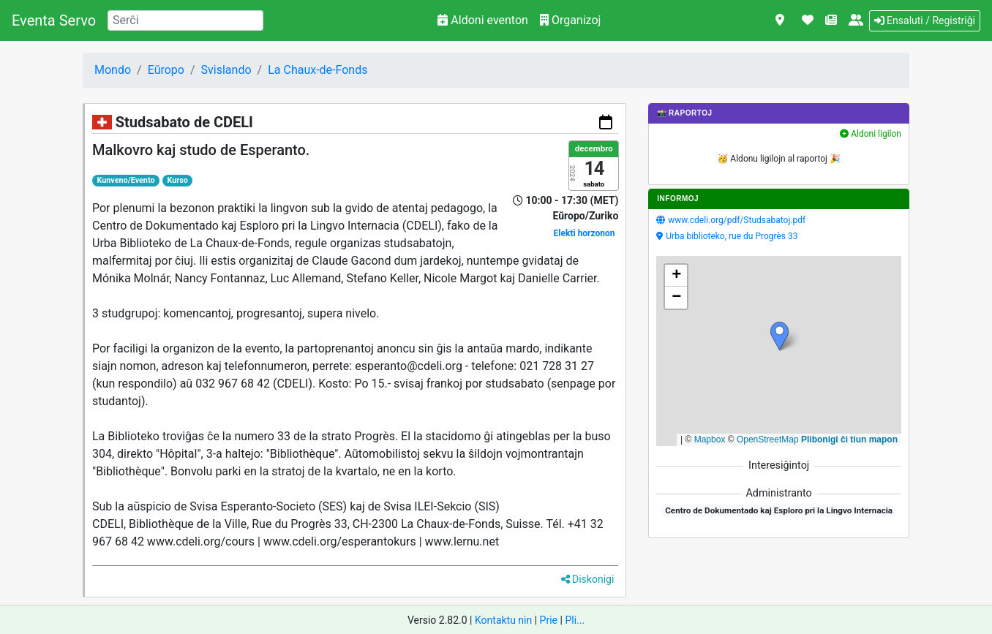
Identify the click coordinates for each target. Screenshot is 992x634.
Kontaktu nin (503, 620)
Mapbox (710, 439)
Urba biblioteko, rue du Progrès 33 (731, 236)
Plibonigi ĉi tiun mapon (849, 439)
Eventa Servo (54, 20)
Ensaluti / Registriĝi (924, 20)
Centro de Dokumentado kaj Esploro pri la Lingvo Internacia (779, 510)
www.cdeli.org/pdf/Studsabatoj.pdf (736, 220)
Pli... (575, 620)
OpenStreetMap (768, 439)
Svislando (226, 70)
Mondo (112, 70)
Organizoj (570, 20)
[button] (779, 336)
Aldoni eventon (482, 20)
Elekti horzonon (584, 233)
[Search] (185, 20)
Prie (548, 620)
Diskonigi (588, 579)
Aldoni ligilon (870, 134)
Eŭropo (166, 70)
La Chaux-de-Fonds (317, 70)
